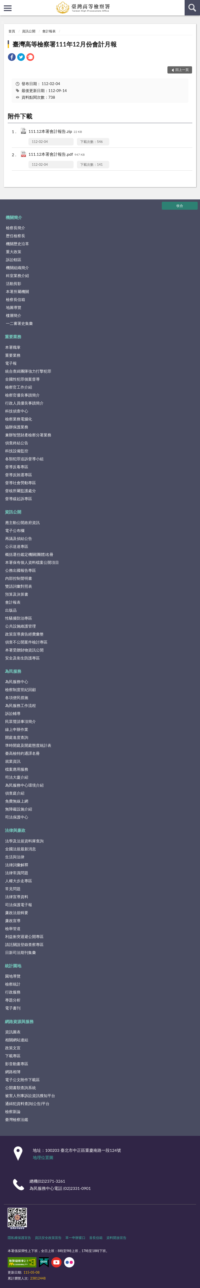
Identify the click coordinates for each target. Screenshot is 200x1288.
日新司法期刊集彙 (20, 952)
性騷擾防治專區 (18, 618)
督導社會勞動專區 (20, 482)
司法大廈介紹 (16, 777)
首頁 (11, 31)
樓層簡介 (13, 315)
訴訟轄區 (13, 259)
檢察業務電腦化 (18, 419)
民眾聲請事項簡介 (20, 721)
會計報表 (49, 31)
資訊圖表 (13, 1031)
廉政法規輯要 (16, 912)
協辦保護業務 (16, 427)
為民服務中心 (16, 681)
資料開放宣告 (116, 1238)
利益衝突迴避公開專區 (24, 936)
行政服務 (13, 992)
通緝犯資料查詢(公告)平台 (27, 1103)
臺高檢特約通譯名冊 (22, 753)
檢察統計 (13, 984)
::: (4, 4)
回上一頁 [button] (182, 70)
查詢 (192, 7)
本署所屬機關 (17, 291)
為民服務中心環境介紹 (24, 785)
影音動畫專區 (16, 1063)
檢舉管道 (13, 928)
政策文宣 (13, 1047)
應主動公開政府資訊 (22, 522)
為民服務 (13, 671)
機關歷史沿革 (17, 243)
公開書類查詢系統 (20, 1087)
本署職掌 (13, 347)
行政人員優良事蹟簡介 (24, 403)
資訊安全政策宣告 (48, 1238)
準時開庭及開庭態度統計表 (28, 745)
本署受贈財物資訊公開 (24, 650)
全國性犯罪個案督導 (22, 379)
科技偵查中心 (16, 411)
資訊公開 (28, 31)
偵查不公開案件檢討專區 (26, 642)
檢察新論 (13, 1111)
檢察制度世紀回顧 (20, 689)
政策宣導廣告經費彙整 (24, 634)
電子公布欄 (14, 530)
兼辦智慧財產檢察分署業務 (28, 435)
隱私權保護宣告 (19, 1238)
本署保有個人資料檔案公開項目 (32, 562)
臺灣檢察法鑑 (16, 1119)
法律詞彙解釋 (16, 864)
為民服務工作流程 (20, 705)
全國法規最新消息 (20, 849)
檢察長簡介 (15, 227)
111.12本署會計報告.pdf (56, 155)
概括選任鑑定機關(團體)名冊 (29, 554)
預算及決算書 (16, 594)
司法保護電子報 (18, 904)
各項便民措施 (16, 697)
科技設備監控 (16, 450)
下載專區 (13, 1055)
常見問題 (13, 888)
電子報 (11, 363)
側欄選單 (8, 8)
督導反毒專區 (16, 466)
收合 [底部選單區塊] (179, 206)
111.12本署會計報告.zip (55, 132)
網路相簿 (13, 1071)
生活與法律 (14, 856)
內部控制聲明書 (18, 578)
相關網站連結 (16, 1039)
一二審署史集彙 (19, 323)
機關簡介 (14, 217)
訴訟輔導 (13, 713)
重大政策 (13, 251)
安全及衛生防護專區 (22, 658)
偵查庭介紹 (14, 793)
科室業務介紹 (17, 275)
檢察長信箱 (15, 299)
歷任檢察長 (15, 235)
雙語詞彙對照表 (18, 586)
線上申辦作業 (16, 729)
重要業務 (13, 336)
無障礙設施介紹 (18, 809)
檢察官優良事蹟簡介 (22, 395)
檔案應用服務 (16, 769)
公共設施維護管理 (20, 626)
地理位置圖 (43, 1157)
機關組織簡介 (17, 267)
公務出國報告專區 (20, 570)
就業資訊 (13, 761)
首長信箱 (96, 1238)
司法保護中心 (16, 817)
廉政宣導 (13, 920)
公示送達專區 (16, 546)
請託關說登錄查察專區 (24, 944)
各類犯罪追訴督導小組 (24, 458)
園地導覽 (13, 976)
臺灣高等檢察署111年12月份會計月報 (65, 44)
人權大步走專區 (18, 880)
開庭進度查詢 (16, 737)
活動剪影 (13, 283)
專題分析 (13, 1000)
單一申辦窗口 (75, 1238)
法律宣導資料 (16, 896)
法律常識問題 (16, 872)
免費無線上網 (16, 801)
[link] (12, 57)
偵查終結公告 (16, 442)
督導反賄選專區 (18, 474)
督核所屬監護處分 (20, 490)
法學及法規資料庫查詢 (24, 841)
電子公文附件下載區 (22, 1079)
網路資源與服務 (19, 1021)
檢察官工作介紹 (18, 387)
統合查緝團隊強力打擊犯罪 (28, 371)
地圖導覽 (13, 307)
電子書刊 (13, 1008)
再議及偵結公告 (18, 538)
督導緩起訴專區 (18, 498)
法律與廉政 (15, 830)
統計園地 (13, 965)
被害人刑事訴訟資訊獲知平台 (30, 1095)
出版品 (11, 610)
